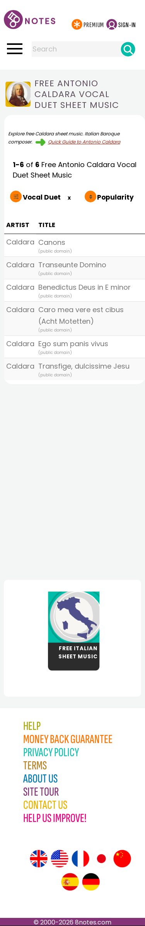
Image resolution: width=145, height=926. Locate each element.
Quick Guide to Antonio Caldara (84, 141)
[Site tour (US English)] (59, 858)
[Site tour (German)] (91, 882)
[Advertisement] (72, 479)
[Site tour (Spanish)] (70, 882)
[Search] (128, 49)
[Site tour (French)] (80, 858)
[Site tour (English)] (38, 858)
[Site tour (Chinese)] (122, 858)
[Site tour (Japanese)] (101, 858)
